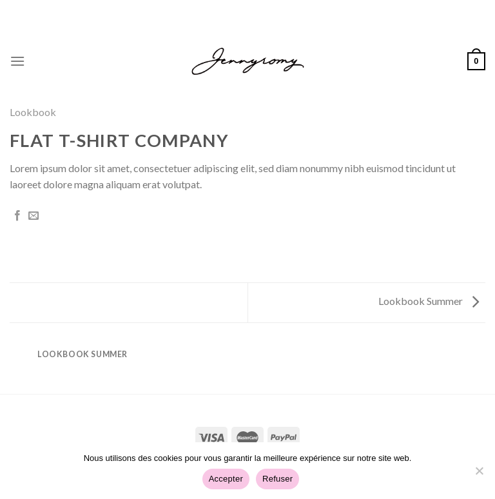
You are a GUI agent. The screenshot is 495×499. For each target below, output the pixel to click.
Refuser (277, 479)
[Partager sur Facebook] (17, 216)
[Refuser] (478, 474)
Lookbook (33, 112)
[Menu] (17, 61)
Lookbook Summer (428, 301)
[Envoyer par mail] (33, 216)
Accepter (226, 479)
